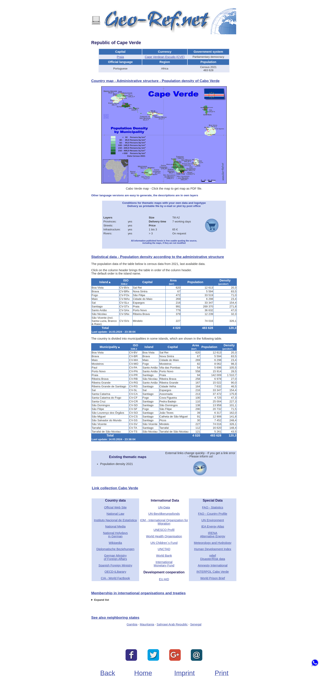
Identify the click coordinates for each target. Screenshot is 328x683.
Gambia (132, 624)
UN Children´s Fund (164, 542)
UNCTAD (164, 549)
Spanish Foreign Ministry (115, 565)
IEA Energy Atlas (212, 526)
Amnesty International (213, 565)
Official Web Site (115, 507)
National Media (115, 526)
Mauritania (147, 624)
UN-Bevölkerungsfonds (164, 513)
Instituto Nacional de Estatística (115, 520)
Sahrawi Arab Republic (172, 624)
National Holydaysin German (115, 534)
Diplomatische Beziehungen (115, 549)
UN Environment (212, 520)
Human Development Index (212, 549)
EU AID (164, 579)
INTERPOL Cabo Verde (212, 571)
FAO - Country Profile (212, 513)
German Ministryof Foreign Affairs (115, 557)
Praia (120, 57)
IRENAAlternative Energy (212, 534)
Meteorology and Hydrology (212, 542)
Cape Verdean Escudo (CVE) (165, 57)
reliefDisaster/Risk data (212, 557)
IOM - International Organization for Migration (164, 522)
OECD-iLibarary (115, 571)
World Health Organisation (164, 536)
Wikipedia (115, 542)
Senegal (195, 624)
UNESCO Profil (164, 530)
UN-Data (164, 507)
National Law (115, 513)
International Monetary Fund (164, 563)
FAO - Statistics (212, 507)
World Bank (164, 555)
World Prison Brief (212, 578)
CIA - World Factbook (115, 578)
